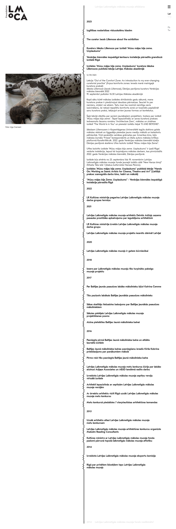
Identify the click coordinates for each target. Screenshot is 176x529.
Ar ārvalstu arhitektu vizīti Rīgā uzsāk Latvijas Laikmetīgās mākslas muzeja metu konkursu (122, 432)
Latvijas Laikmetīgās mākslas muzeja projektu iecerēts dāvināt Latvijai (124, 270)
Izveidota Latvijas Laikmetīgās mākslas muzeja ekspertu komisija (121, 493)
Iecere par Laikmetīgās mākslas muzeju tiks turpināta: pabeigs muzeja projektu (120, 307)
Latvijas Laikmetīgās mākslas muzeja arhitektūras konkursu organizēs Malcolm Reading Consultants (124, 468)
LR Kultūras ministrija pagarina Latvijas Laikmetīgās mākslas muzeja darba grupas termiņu (123, 236)
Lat (169, 14)
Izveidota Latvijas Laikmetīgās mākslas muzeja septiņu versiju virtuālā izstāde (120, 414)
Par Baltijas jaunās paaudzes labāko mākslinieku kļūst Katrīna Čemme (124, 324)
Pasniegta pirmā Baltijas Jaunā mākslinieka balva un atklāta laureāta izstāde (118, 379)
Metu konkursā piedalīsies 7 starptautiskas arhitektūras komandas (122, 439)
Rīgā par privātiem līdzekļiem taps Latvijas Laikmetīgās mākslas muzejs (116, 503)
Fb (169, 27)
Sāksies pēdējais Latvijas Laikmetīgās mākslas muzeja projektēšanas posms (115, 352)
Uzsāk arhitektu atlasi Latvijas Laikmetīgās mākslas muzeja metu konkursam (118, 459)
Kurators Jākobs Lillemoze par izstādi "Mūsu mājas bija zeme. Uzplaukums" (119, 43)
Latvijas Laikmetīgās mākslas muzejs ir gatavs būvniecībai (117, 288)
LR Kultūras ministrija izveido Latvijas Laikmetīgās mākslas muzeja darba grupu (122, 263)
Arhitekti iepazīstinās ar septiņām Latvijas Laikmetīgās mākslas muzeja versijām (120, 423)
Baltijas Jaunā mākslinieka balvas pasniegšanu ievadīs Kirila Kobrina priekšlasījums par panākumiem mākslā (123, 388)
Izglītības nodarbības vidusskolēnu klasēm (109, 24)
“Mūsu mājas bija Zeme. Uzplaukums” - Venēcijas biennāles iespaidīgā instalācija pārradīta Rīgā (124, 218)
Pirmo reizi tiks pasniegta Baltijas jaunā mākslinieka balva (117, 395)
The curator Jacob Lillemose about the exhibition (113, 33)
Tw (169, 30)
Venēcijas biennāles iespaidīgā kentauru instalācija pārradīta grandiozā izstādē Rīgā (124, 52)
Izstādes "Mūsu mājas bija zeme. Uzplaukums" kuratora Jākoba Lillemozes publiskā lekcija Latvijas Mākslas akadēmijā (120, 64)
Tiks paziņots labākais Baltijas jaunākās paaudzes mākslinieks (119, 333)
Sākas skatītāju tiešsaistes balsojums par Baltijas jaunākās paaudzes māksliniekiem (123, 343)
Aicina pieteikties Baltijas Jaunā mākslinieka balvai (113, 359)
